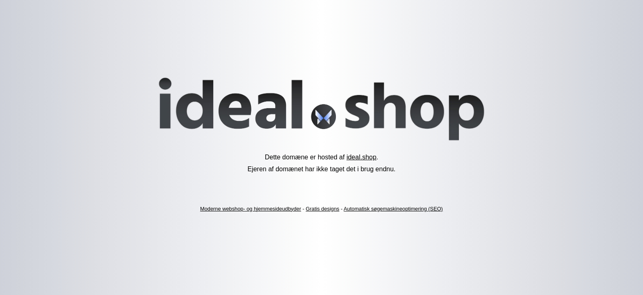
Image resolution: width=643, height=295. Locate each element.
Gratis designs (323, 209)
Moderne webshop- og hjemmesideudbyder (250, 209)
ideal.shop (361, 157)
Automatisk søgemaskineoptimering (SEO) (393, 209)
